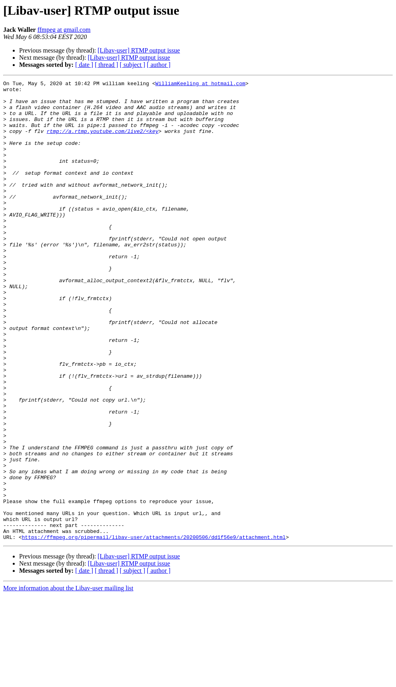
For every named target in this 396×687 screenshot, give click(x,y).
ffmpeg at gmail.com (63, 29)
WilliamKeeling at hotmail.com (200, 84)
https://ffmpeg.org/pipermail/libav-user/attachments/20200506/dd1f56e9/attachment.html (154, 628)
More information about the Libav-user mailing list (68, 680)
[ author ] (159, 64)
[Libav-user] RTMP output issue (139, 50)
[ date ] (84, 64)
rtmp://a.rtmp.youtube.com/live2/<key (102, 141)
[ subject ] (132, 64)
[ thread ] (106, 64)
